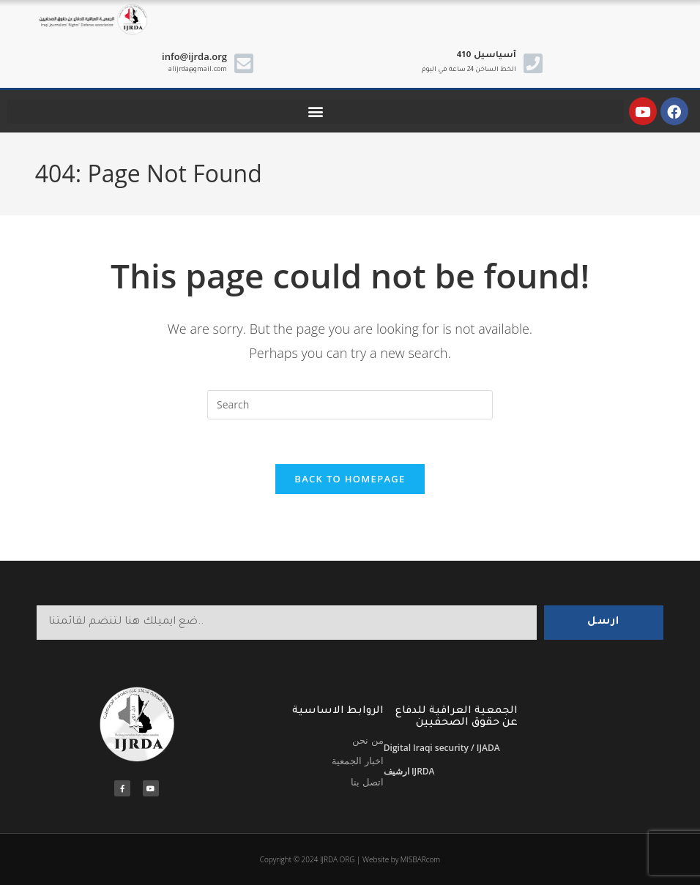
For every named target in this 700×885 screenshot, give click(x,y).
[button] (315, 112)
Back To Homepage (349, 478)
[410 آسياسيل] (533, 64)
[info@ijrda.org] (244, 64)
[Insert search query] (350, 404)
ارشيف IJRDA (409, 771)
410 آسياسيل (486, 56)
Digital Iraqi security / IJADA (442, 748)
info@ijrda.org (194, 56)
